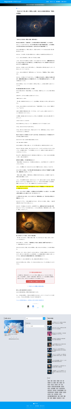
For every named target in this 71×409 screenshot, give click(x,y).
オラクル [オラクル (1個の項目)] (49, 386)
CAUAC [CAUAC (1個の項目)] (55, 380)
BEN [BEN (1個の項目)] (51, 380)
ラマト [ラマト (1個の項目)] (60, 394)
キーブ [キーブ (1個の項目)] (57, 388)
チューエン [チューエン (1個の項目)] (54, 390)
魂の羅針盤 (58, 1)
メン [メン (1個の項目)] (52, 394)
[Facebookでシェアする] (33, 306)
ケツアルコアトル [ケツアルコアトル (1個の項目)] (62, 388)
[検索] (44, 318)
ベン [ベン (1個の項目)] (65, 390)
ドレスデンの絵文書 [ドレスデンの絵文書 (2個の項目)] (60, 390)
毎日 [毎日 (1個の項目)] (58, 396)
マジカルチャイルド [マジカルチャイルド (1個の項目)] (51, 392)
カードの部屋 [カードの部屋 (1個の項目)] (53, 388)
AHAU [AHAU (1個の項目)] (49, 380)
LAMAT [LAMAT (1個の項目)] (55, 382)
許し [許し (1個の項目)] (48, 398)
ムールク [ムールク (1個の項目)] (49, 394)
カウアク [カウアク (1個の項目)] (62, 386)
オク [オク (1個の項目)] (62, 384)
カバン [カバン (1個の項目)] (49, 388)
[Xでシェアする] (28, 306)
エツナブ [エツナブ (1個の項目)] (56, 384)
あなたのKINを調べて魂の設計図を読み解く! (35, 4)
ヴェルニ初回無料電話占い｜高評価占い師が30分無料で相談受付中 (30, 300)
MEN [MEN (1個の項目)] (57, 382)
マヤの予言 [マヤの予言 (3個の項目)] (56, 392)
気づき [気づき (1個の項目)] (62, 396)
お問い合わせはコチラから (14, 339)
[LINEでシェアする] (42, 306)
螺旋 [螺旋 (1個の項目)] (64, 396)
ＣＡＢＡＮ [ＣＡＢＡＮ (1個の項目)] (59, 398)
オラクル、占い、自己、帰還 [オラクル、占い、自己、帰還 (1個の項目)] (56, 386)
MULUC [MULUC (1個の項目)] (61, 382)
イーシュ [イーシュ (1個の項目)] (52, 384)
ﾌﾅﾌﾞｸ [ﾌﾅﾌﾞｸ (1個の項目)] (63, 398)
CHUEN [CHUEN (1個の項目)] (58, 380)
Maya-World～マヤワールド (12, 1)
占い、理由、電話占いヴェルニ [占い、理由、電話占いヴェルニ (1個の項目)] (52, 396)
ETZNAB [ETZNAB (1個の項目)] (49, 382)
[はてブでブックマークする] (38, 306)
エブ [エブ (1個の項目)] (59, 384)
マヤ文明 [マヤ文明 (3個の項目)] (60, 392)
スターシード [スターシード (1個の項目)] (50, 390)
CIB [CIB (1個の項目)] (61, 380)
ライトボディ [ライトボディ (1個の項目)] (56, 394)
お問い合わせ (63, 1)
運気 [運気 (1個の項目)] (51, 398)
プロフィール (52, 1)
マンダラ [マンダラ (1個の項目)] (64, 392)
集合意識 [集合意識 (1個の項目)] (54, 398)
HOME (47, 1)
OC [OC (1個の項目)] (63, 382)
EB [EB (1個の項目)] (63, 380)
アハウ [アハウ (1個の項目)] (49, 384)
